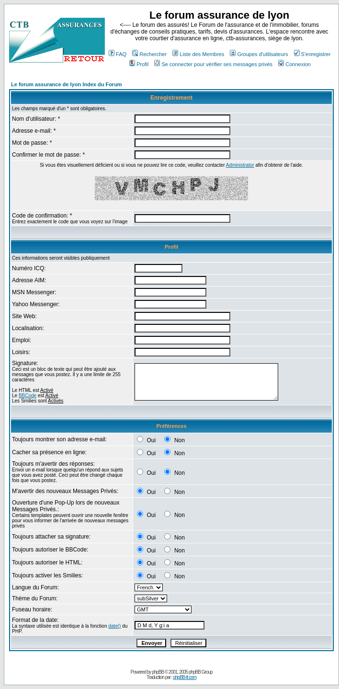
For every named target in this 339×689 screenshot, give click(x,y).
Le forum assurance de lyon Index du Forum (66, 84)
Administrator (240, 165)
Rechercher (149, 54)
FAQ (117, 54)
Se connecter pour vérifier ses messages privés (213, 64)
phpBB (158, 672)
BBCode (27, 395)
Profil (138, 64)
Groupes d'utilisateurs (259, 54)
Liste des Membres (198, 54)
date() (114, 626)
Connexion (294, 64)
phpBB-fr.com (184, 677)
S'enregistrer (312, 54)
